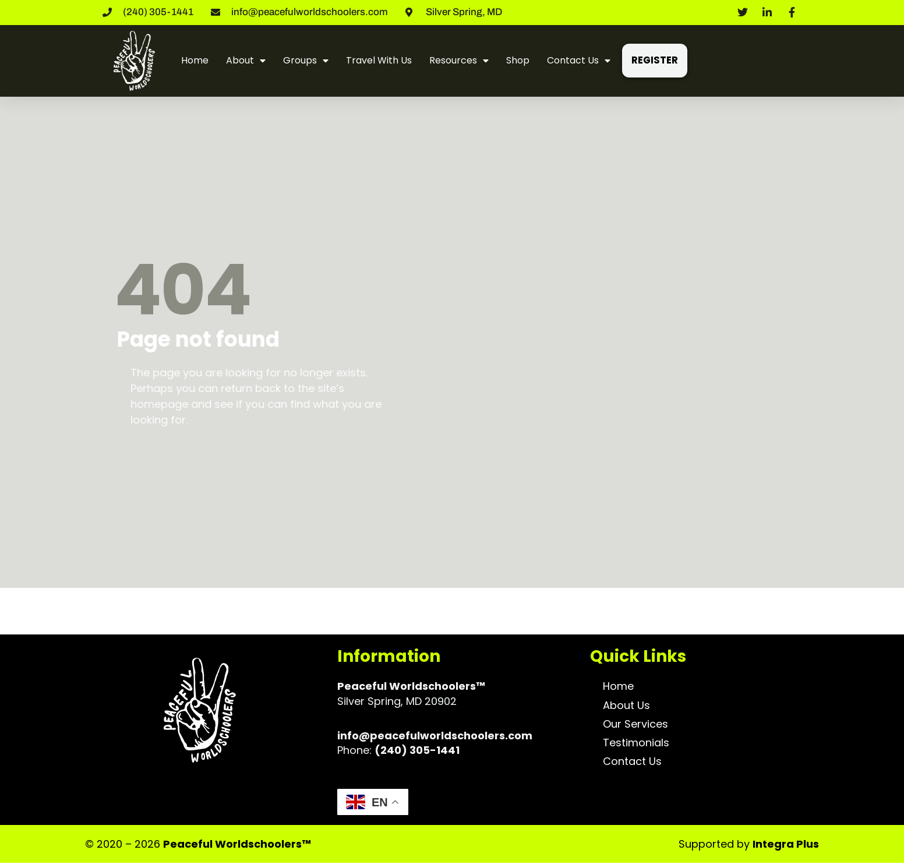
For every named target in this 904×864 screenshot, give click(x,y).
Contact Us (578, 60)
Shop (517, 60)
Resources (459, 60)
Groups (306, 60)
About (246, 60)
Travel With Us (379, 60)
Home (195, 60)
